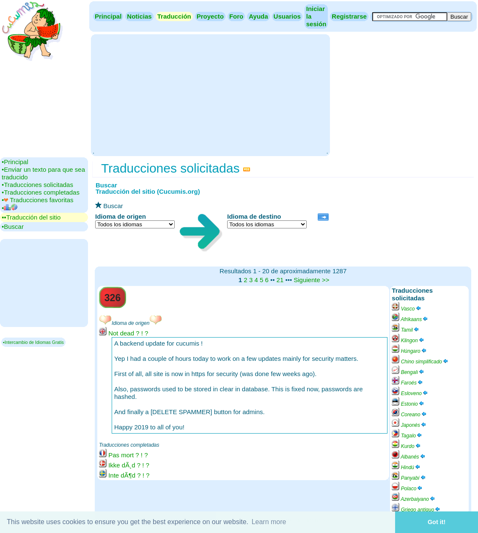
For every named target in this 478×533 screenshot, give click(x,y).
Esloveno (410, 393)
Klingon (408, 340)
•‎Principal (15, 161)
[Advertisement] (210, 94)
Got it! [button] (436, 522)
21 (280, 279)
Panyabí (409, 478)
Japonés (409, 425)
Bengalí (408, 372)
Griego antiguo (416, 510)
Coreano (409, 415)
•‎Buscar (13, 226)
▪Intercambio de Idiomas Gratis (33, 342)
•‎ (9, 208)
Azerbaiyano (414, 499)
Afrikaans (410, 319)
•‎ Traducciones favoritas (38, 199)
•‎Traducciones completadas (41, 192)
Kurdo (406, 446)
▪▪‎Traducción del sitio (31, 217)
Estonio (408, 404)
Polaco (407, 489)
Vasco (406, 309)
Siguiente (307, 279)
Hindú (406, 467)
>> (326, 279)
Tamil (406, 330)
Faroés (407, 383)
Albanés (409, 457)
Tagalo (407, 436)
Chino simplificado (420, 362)
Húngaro (409, 351)
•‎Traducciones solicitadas (37, 184)
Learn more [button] (269, 521)
